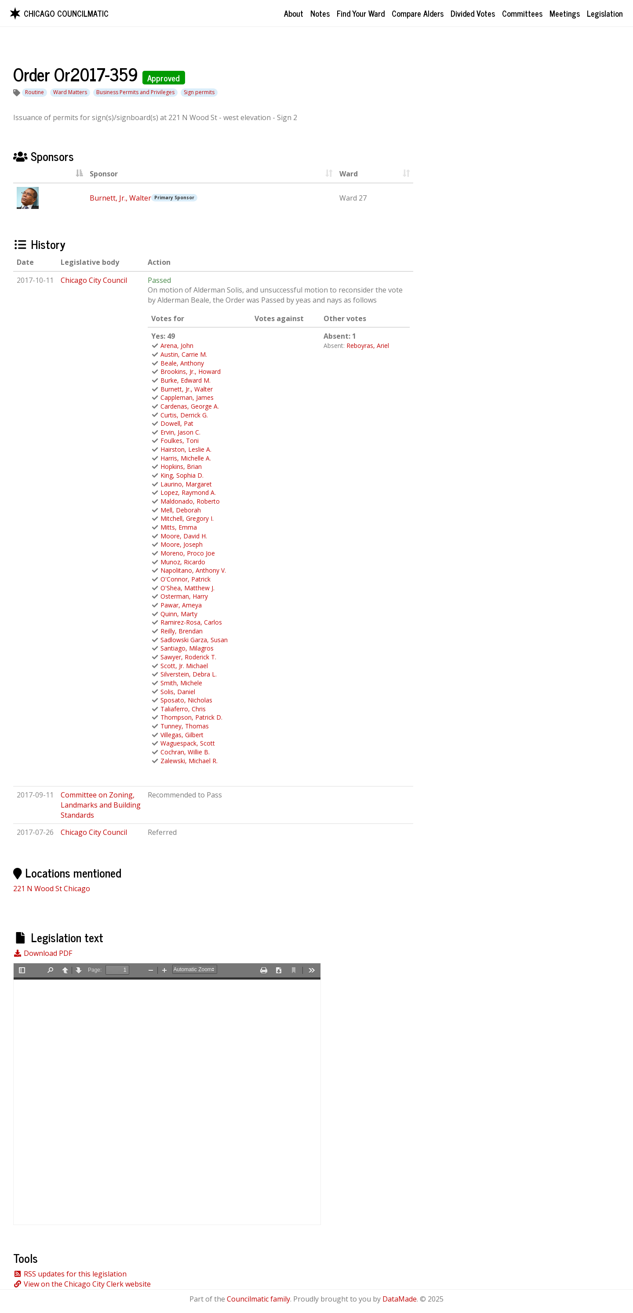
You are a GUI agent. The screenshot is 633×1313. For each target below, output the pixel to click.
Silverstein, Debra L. (188, 674)
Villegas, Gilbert (182, 735)
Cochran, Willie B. (185, 752)
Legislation (605, 13)
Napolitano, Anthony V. (193, 570)
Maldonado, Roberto (190, 501)
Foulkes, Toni (179, 440)
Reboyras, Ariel (367, 345)
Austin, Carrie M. (183, 354)
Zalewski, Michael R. (189, 761)
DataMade (399, 1299)
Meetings (564, 13)
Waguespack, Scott (187, 743)
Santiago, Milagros (187, 648)
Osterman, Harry (184, 596)
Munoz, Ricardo (182, 562)
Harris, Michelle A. (185, 458)
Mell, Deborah (180, 510)
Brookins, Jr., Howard (190, 371)
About (293, 13)
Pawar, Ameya (181, 605)
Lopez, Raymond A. (188, 492)
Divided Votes (473, 13)
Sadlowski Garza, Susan (194, 640)
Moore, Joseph (181, 544)
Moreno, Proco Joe (187, 553)
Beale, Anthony (182, 363)
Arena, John (176, 345)
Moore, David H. (183, 536)
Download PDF (42, 953)
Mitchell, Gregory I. (187, 518)
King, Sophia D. (182, 475)
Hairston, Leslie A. (185, 449)
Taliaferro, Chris (183, 709)
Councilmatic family (258, 1299)
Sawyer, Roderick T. (188, 657)
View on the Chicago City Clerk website (82, 1284)
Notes (320, 13)
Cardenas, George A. (189, 406)
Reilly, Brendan (181, 631)
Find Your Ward (361, 13)
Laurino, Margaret (186, 484)
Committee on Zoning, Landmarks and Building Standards (101, 805)
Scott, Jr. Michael (184, 666)
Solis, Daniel (177, 692)
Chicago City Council (94, 280)
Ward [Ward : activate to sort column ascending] (348, 174)
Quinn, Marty (178, 614)
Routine (34, 92)
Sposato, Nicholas (186, 700)
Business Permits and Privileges (135, 92)
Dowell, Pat (176, 423)
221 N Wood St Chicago (51, 888)
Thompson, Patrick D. (191, 717)
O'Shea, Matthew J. (187, 588)
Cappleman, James (187, 397)
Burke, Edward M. (185, 380)
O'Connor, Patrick (185, 579)
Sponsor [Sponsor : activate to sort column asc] (104, 174)
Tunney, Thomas (184, 726)
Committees (522, 13)
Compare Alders (418, 13)
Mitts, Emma (178, 527)
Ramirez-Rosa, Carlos (191, 622)
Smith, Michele (181, 683)
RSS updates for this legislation (70, 1274)
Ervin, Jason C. (180, 432)
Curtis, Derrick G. (184, 415)
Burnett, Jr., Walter (120, 198)
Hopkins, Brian (181, 466)
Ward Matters (70, 92)
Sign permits (199, 92)
